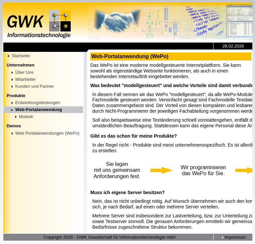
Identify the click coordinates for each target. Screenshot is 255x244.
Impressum (233, 237)
